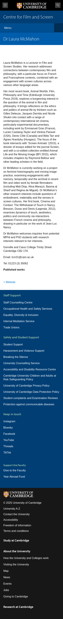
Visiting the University (16, 564)
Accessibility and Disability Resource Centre (29, 369)
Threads (8, 446)
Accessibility (10, 519)
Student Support (13, 344)
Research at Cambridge (18, 607)
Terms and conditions (16, 530)
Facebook (9, 433)
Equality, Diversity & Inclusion (20, 315)
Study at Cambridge (16, 540)
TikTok (7, 452)
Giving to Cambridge (15, 596)
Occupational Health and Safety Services (27, 308)
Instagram (9, 421)
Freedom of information (17, 525)
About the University (16, 551)
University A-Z (11, 508)
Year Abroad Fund (14, 476)
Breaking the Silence (15, 357)
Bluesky (8, 427)
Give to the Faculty (14, 470)
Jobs (6, 590)
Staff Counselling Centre (17, 302)
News (6, 577)
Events (7, 583)
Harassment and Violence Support (23, 350)
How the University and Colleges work (26, 558)
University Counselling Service (21, 363)
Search (57, 5)
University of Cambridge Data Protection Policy (31, 391)
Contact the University (16, 514)
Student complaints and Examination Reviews (30, 398)
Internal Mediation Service (18, 321)
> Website (9, 282)
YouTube (8, 440)
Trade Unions (11, 327)
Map (6, 570)
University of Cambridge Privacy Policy (26, 385)
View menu (5, 5)
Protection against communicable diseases (28, 404)
